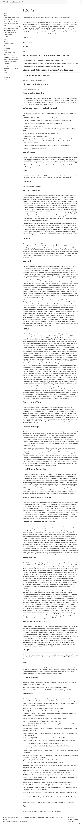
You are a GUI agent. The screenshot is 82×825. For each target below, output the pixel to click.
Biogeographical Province (11, 28)
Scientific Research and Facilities (10, 62)
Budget (6, 70)
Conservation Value (9, 52)
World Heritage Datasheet (11, 2)
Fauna (5, 50)
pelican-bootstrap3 (14, 821)
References (7, 77)
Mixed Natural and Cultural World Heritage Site (11, 18)
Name (5, 15)
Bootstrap (25, 821)
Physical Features (9, 43)
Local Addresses (9, 75)
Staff (5, 72)
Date (5, 79)
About (30, 2)
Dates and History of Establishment (10, 33)
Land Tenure (7, 37)
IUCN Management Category (12, 26)
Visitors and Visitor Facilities (12, 59)
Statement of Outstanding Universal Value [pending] (11, 23)
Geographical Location (10, 30)
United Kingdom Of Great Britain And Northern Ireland (55, 17)
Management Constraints (11, 68)
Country (24, 2)
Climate (6, 46)
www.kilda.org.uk (72, 701)
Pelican (21, 821)
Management (7, 66)
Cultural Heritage (8, 55)
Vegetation (7, 48)
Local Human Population (11, 57)
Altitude (6, 41)
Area (5, 39)
